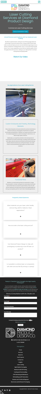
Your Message (7, 311)
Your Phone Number (9, 306)
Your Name (7, 295)
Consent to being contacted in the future (20, 320)
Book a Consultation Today (21, 31)
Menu (3, 1)
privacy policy (22, 322)
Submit (20, 325)
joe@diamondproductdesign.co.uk (22, 289)
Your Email (7, 301)
